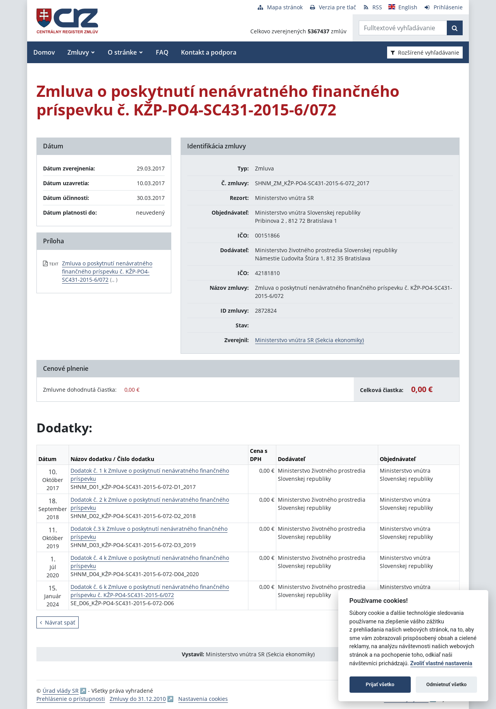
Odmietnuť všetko (446, 684)
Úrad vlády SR (61, 690)
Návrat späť (57, 622)
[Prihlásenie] (443, 7)
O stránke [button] (122, 52)
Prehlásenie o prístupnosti (70, 698)
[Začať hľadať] (455, 28)
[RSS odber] (372, 7)
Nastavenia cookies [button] (203, 698)
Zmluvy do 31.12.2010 (138, 698)
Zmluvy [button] (78, 52)
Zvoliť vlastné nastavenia (441, 663)
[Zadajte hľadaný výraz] (403, 28)
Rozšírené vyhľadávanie (425, 52)
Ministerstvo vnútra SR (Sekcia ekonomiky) (309, 340)
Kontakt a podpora (208, 52)
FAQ (162, 52)
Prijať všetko (380, 684)
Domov (44, 52)
